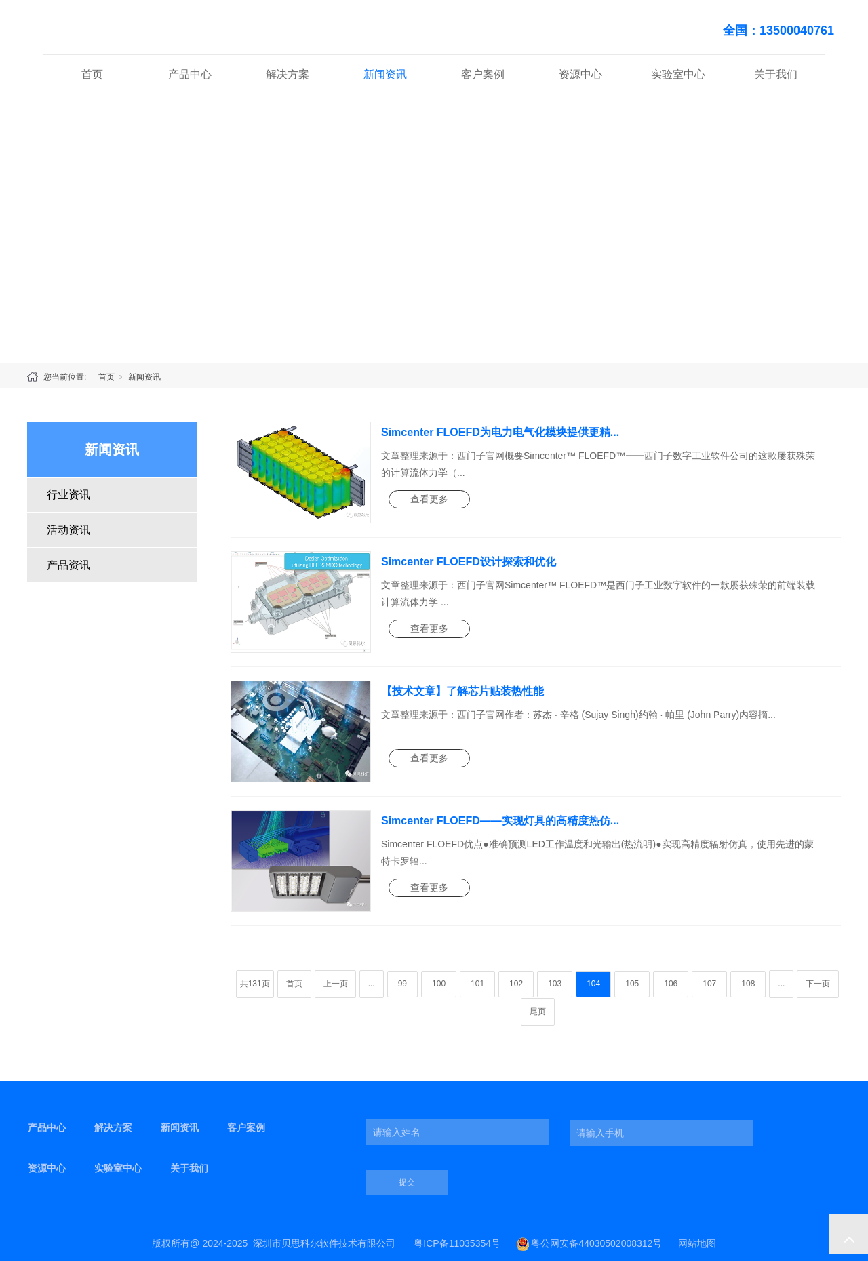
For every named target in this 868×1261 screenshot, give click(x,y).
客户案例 (483, 74)
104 (593, 983)
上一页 (335, 983)
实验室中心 (678, 74)
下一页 (818, 983)
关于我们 (775, 74)
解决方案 (287, 74)
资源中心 (580, 74)
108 (748, 983)
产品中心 (190, 74)
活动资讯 (68, 530)
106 (670, 983)
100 (439, 983)
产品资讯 (68, 565)
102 (516, 983)
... (371, 983)
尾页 (538, 1011)
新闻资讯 (385, 74)
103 (554, 983)
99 (402, 983)
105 (632, 983)
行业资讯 (68, 494)
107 (709, 983)
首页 (92, 74)
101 (477, 983)
